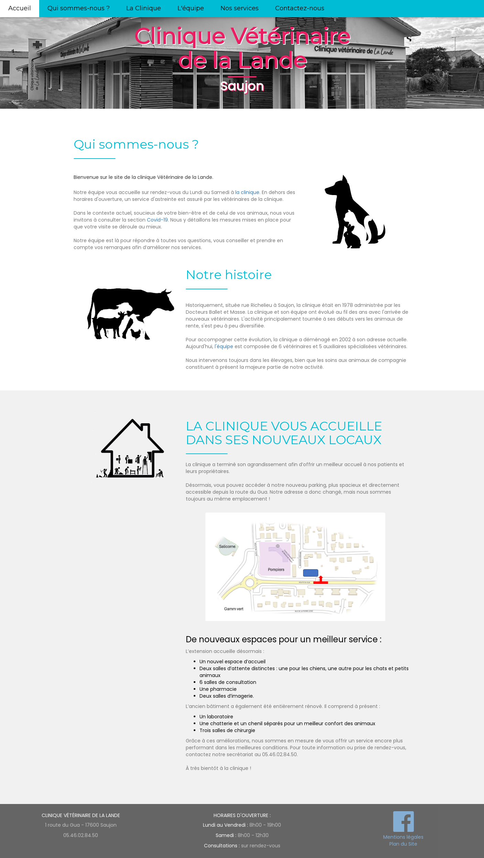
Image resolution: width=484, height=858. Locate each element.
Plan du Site (403, 843)
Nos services (240, 8)
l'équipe (224, 346)
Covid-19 (157, 219)
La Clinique (143, 8)
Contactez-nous (299, 8)
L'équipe (191, 8)
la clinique (247, 192)
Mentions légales (403, 837)
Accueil (19, 8)
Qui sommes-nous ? (78, 8)
